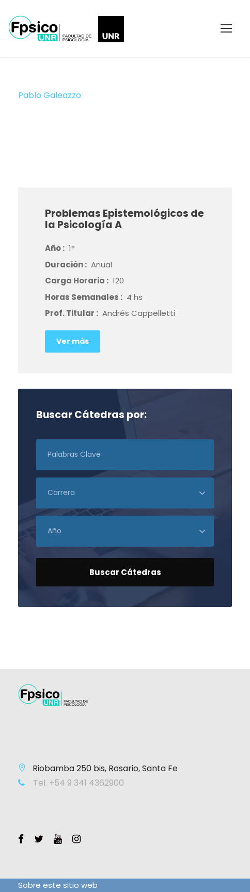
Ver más (72, 341)
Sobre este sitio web (58, 885)
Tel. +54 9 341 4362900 (77, 783)
